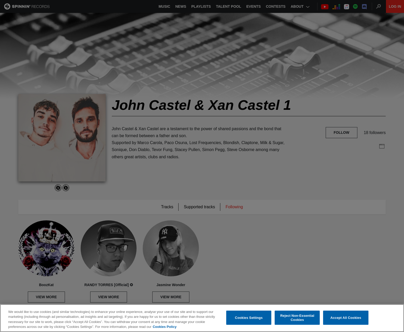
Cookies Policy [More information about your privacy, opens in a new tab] (164, 327)
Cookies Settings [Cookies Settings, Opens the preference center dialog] (249, 318)
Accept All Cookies (345, 318)
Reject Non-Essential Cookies (297, 318)
